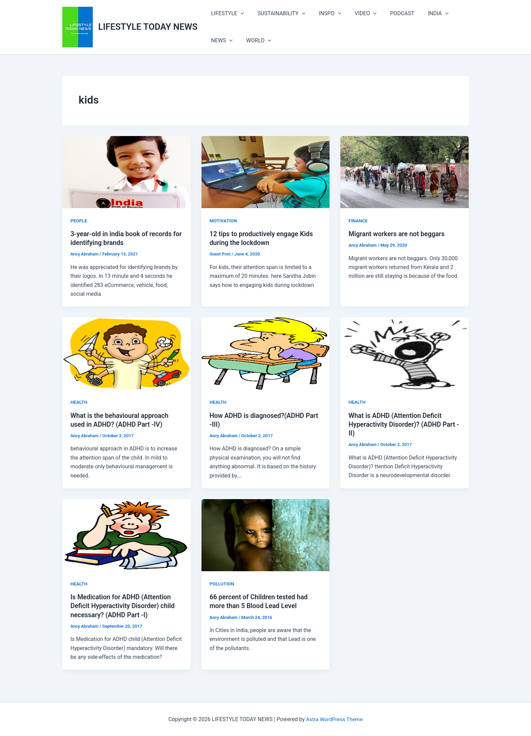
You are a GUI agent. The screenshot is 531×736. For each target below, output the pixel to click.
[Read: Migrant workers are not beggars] (404, 172)
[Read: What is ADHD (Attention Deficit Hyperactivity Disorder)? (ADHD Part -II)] (404, 353)
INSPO (323, 13)
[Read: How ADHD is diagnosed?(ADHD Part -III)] (265, 353)
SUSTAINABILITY (277, 13)
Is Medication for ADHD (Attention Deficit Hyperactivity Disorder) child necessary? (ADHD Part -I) (124, 605)
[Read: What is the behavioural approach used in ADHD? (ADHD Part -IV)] (126, 353)
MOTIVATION (224, 220)
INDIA (423, 13)
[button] (239, 13)
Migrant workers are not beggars (397, 234)
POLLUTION (222, 583)
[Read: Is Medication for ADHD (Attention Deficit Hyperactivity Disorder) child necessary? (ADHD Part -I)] (126, 534)
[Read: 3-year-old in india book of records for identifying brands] (126, 172)
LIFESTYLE (226, 13)
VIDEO (356, 13)
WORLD (254, 40)
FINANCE (358, 220)
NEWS (220, 40)
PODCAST (390, 13)
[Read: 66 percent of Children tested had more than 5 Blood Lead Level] (265, 534)
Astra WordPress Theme (334, 719)
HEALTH (79, 402)
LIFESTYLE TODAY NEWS (147, 27)
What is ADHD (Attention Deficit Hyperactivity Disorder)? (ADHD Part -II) (403, 424)
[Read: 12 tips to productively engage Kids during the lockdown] (265, 172)
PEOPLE (79, 220)
